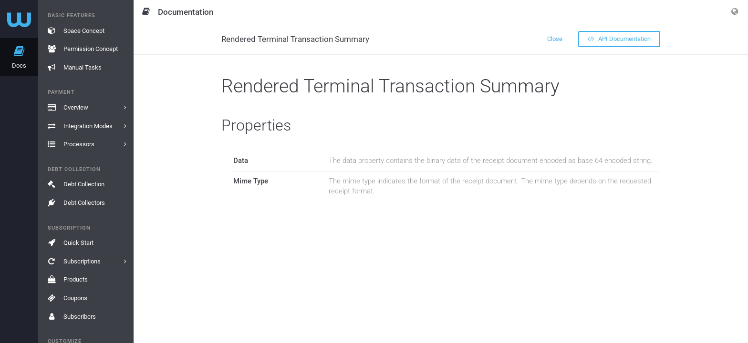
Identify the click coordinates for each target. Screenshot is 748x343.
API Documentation (619, 38)
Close (554, 38)
